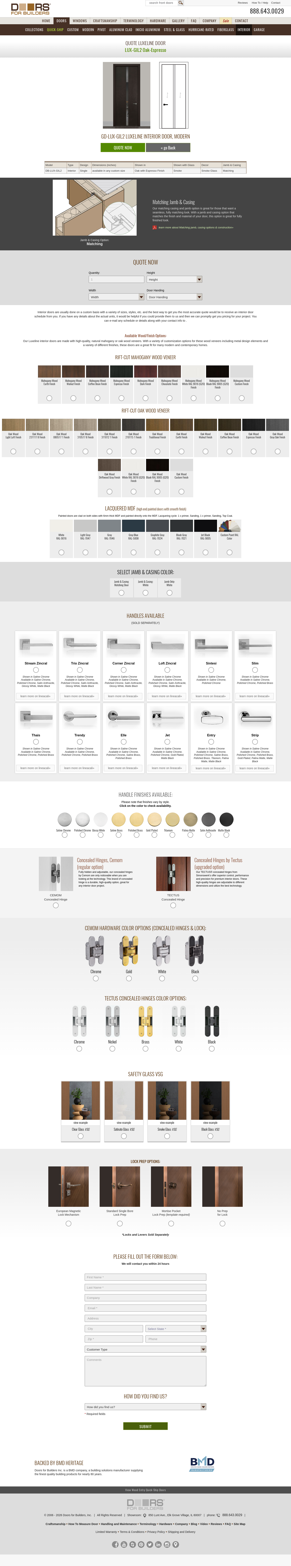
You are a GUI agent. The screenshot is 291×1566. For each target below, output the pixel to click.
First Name (145, 1273)
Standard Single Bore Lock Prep (119, 1212)
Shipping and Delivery (181, 1531)
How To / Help (260, 2)
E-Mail (145, 1304)
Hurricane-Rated (201, 30)
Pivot (102, 30)
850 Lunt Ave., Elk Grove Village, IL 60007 (175, 1515)
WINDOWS (80, 20)
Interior (244, 30)
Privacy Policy (156, 1531)
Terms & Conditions (132, 1531)
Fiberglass (225, 30)
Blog (194, 1524)
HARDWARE (158, 20)
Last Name (145, 1283)
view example (80, 1103)
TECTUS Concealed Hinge (173, 897)
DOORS (61, 20)
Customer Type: (145, 1345)
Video (204, 1524)
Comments (145, 1355)
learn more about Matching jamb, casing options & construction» (196, 227)
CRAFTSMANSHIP (105, 20)
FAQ (193, 20)
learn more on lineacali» (35, 696)
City (114, 1324)
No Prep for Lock (222, 1212)
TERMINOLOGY (133, 20)
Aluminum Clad (120, 30)
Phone (176, 1334)
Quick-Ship (55, 30)
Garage (259, 30)
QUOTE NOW (123, 147)
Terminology (148, 1524)
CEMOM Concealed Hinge (55, 897)
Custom (73, 30)
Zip (114, 1334)
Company (145, 1293)
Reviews (243, 2)
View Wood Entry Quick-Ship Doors (145, 1490)
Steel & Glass (174, 30)
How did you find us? (145, 1402)
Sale (226, 20)
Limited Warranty (106, 1531)
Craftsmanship (55, 1524)
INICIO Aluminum (148, 30)
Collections (34, 30)
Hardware (165, 1524)
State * (176, 1324)
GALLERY (178, 20)
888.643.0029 (267, 11)
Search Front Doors (165, 3)
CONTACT (241, 20)
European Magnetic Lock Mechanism (68, 1212)
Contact (275, 2)
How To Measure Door (83, 1524)
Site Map (240, 1524)
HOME (46, 20)
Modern (88, 30)
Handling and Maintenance (119, 1524)
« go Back (168, 147)
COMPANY (209, 20)
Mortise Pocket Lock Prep (171, 1212)
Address (145, 1314)
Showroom (134, 1515)
